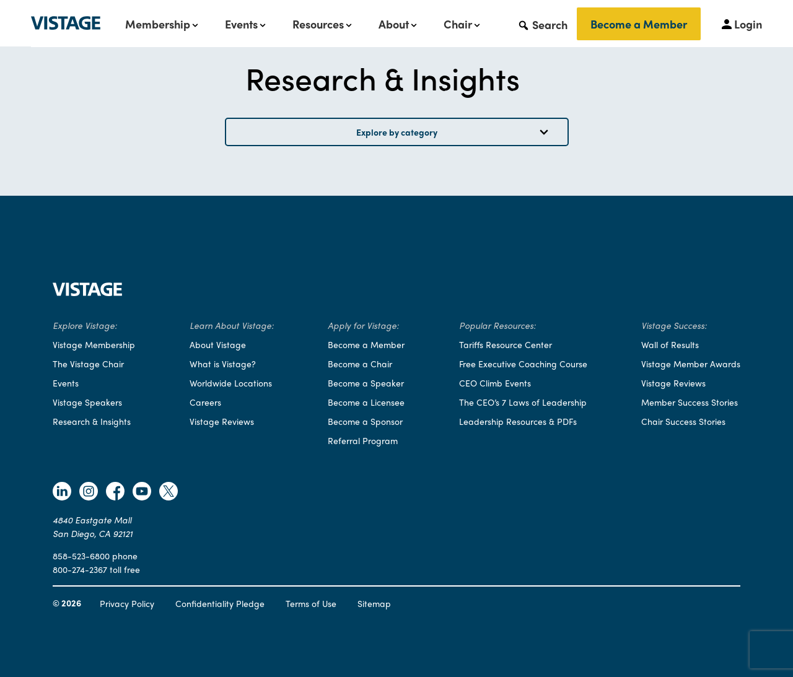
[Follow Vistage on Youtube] (142, 493)
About (394, 24)
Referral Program (363, 440)
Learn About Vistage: (232, 325)
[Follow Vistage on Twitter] (168, 493)
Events (241, 24)
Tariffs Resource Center (505, 344)
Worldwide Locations (231, 383)
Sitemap (374, 603)
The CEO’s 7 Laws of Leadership (523, 402)
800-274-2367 (80, 569)
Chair (458, 24)
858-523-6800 (81, 555)
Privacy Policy (127, 603)
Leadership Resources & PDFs (518, 421)
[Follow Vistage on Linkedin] (62, 493)
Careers (205, 402)
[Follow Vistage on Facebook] (115, 493)
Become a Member (638, 24)
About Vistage (218, 344)
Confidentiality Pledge (220, 603)
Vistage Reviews (222, 421)
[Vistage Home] (87, 292)
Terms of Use (311, 603)
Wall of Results (670, 344)
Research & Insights (92, 421)
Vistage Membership (94, 344)
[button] (542, 24)
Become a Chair (360, 363)
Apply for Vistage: (363, 325)
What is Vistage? (223, 363)
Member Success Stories (689, 402)
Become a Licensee (366, 402)
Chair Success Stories (683, 421)
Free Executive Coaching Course (523, 363)
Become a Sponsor (365, 421)
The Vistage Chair (88, 363)
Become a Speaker (366, 383)
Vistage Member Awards (690, 363)
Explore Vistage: (85, 325)
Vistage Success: (674, 325)
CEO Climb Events (495, 383)
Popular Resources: (497, 325)
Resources (318, 24)
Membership (157, 24)
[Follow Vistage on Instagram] (88, 493)
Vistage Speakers (87, 402)
